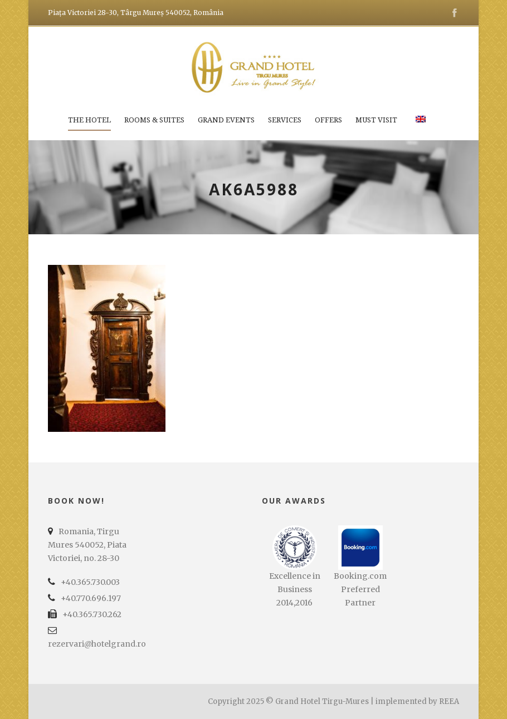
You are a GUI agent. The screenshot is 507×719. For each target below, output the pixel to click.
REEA (449, 701)
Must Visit (376, 120)
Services (284, 120)
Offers (328, 120)
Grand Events (226, 120)
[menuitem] (420, 127)
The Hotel (89, 120)
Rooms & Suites (154, 120)
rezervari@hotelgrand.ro (97, 644)
